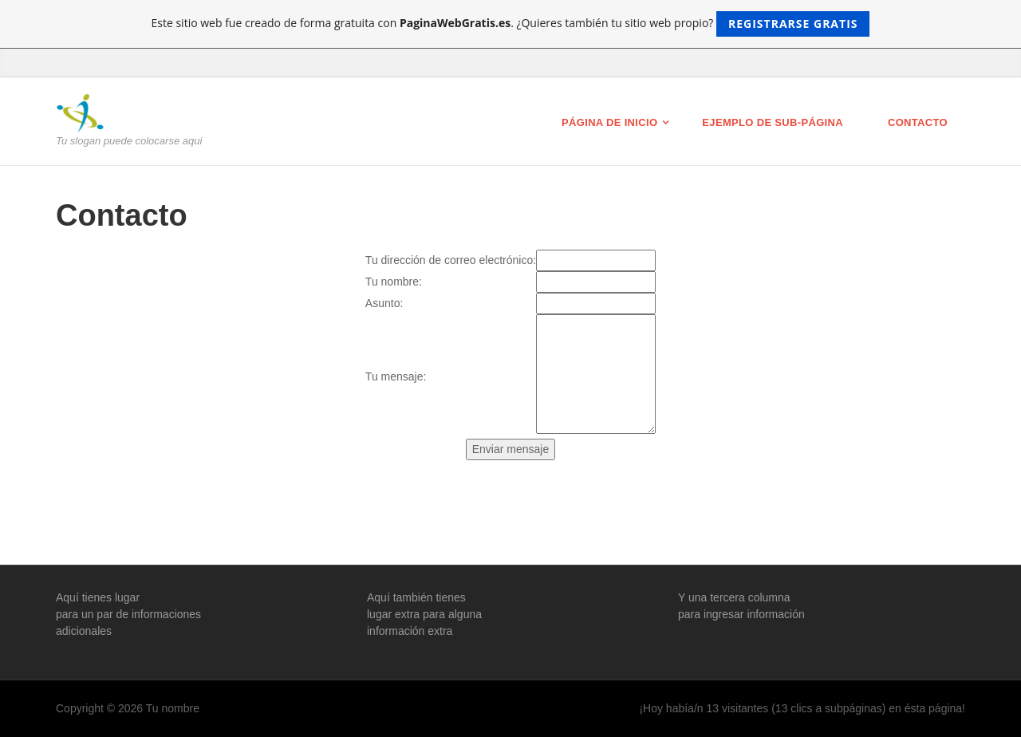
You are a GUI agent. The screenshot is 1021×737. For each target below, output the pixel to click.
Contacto (918, 122)
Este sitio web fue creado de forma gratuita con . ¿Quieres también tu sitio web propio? (511, 24)
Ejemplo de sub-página (772, 122)
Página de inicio (609, 122)
